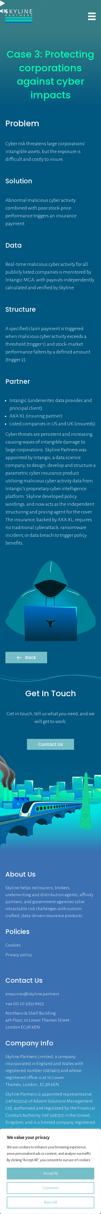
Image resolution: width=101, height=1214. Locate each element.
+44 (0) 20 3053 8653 (24, 1003)
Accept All (50, 1173)
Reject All (50, 1202)
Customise (51, 1188)
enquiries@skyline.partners (32, 994)
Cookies (13, 945)
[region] (50, 1171)
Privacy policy (18, 954)
